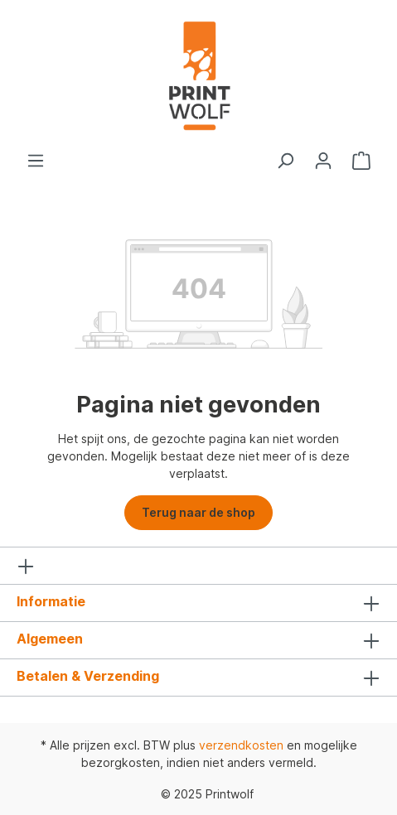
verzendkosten (241, 745)
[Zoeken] (285, 160)
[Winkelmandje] (361, 160)
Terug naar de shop (198, 512)
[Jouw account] (323, 160)
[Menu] (36, 160)
